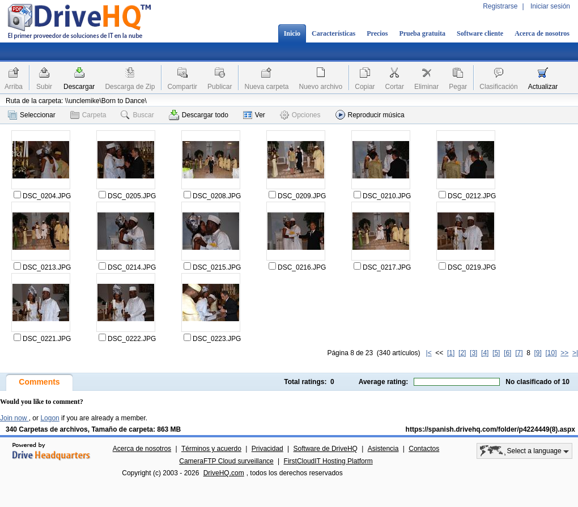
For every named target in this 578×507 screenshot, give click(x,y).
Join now (14, 418)
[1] (450, 353)
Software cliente (480, 33)
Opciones (300, 115)
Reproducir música (370, 115)
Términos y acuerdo (211, 449)
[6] (507, 353)
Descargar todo (198, 115)
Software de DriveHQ (326, 449)
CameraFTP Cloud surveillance (226, 461)
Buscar (137, 115)
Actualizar (543, 87)
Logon (49, 418)
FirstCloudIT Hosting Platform (328, 461)
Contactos (424, 449)
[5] (496, 353)
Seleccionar (32, 115)
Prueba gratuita (422, 33)
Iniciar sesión (550, 6)
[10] (551, 353)
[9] (537, 353)
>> (564, 353)
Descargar (79, 87)
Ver (254, 115)
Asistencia (383, 449)
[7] (518, 353)
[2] (462, 353)
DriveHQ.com (223, 473)
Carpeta (88, 115)
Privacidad (267, 449)
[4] (484, 353)
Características (333, 33)
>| (575, 353)
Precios (377, 33)
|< (429, 353)
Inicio (292, 33)
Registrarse (500, 6)
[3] (473, 353)
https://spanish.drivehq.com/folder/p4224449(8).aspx (490, 429)
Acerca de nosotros (542, 33)
